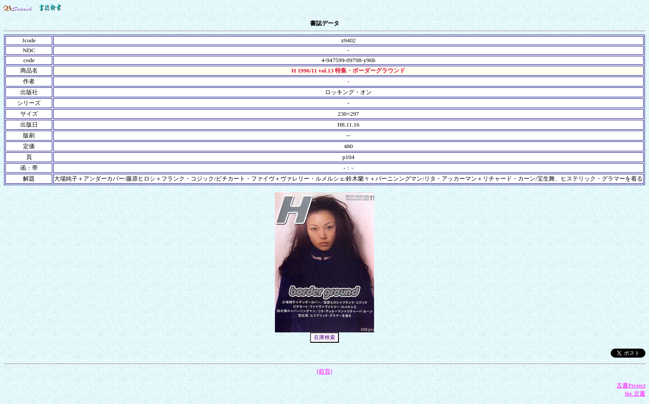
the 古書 (635, 393)
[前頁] (325, 371)
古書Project (631, 385)
